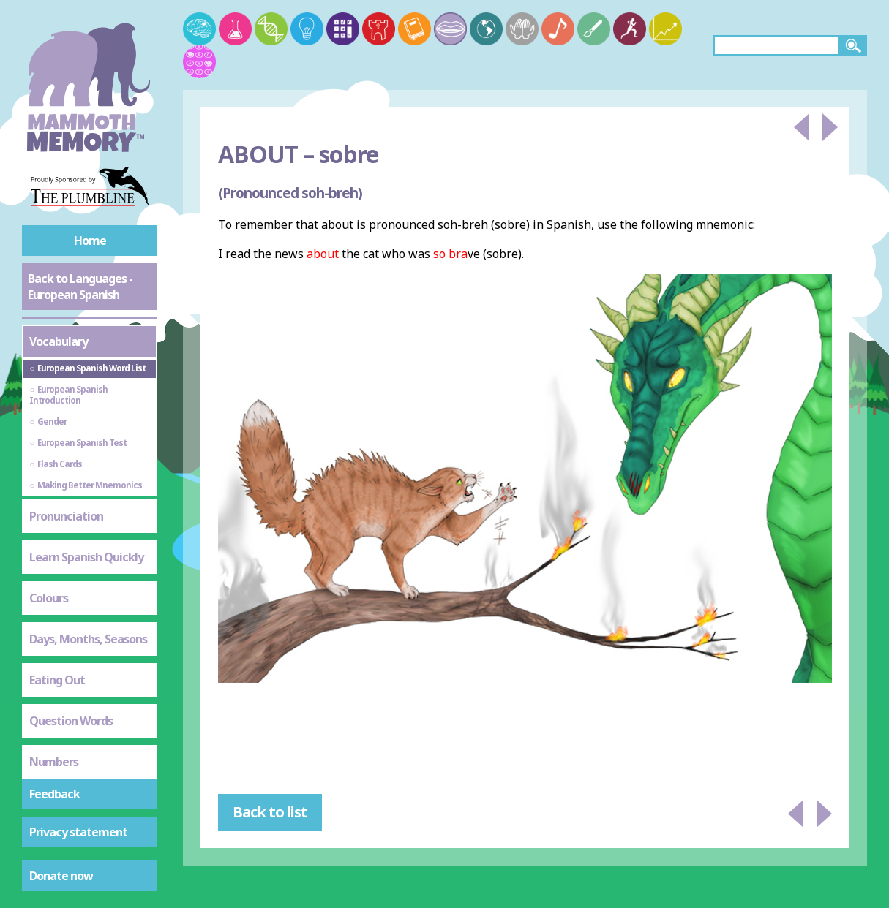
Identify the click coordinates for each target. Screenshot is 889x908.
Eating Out (57, 680)
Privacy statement (78, 832)
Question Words (71, 721)
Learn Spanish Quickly (86, 557)
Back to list (270, 812)
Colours (48, 598)
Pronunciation (66, 516)
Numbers (53, 762)
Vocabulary (58, 341)
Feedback (54, 794)
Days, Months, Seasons (88, 639)
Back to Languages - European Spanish (80, 286)
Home (90, 240)
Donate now (61, 876)
